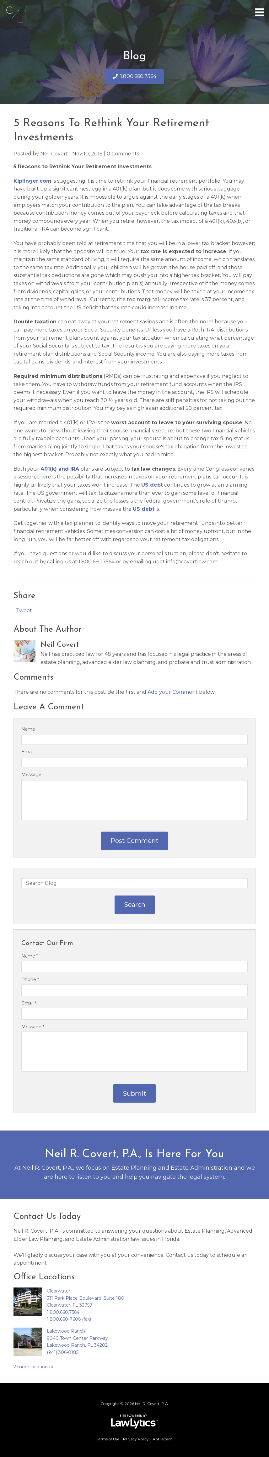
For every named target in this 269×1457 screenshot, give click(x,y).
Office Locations (44, 1277)
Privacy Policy (136, 1439)
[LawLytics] (134, 1421)
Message (31, 774)
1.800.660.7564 (138, 76)
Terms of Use (108, 1439)
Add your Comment (173, 692)
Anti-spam (162, 1439)
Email (27, 752)
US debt (152, 485)
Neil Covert (54, 154)
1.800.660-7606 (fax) (69, 1319)
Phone (30, 979)
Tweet (24, 611)
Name (28, 729)
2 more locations (31, 1367)
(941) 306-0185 (62, 1352)
